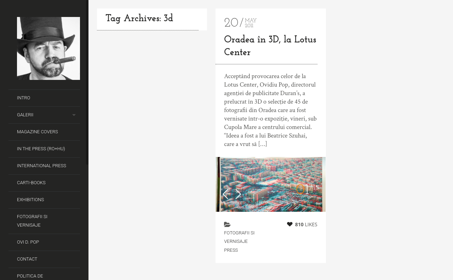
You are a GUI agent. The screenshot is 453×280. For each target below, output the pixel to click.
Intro (23, 97)
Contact (27, 259)
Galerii (25, 114)
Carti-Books (31, 182)
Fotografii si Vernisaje (32, 221)
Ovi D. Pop (28, 242)
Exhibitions (30, 199)
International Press (41, 165)
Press (231, 250)
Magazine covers (37, 131)
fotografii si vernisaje (239, 237)
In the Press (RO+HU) (41, 148)
